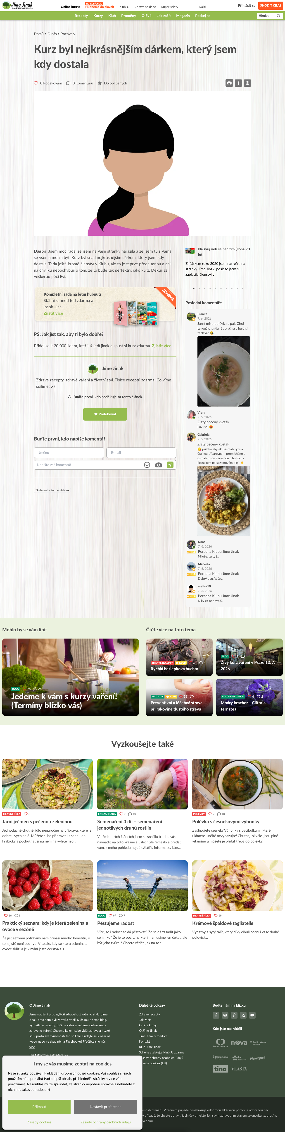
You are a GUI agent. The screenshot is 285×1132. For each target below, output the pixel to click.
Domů (39, 34)
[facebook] (238, 83)
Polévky (199, 814)
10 (242, 288)
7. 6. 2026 (204, 318)
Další (202, 7)
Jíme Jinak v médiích (153, 1036)
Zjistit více (161, 346)
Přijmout (40, 1106)
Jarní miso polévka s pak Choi (220, 323)
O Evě (147, 16)
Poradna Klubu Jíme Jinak (218, 551)
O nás (52, 34)
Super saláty (169, 7)
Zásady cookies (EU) (153, 1063)
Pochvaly (68, 34)
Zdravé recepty (149, 1014)
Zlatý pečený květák (213, 422)
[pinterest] (247, 83)
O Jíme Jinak (148, 1030)
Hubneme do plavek (99, 7)
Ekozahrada (107, 814)
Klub (112, 16)
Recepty (81, 16)
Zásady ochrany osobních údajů (161, 1058)
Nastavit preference (106, 1106)
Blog (101, 915)
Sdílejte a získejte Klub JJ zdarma (161, 1052)
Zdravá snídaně (145, 7)
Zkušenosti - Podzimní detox (52, 490)
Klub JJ (124, 7)
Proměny (128, 16)
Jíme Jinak (113, 368)
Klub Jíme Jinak (150, 1047)
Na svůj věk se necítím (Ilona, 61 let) (224, 251)
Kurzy (98, 16)
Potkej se (202, 16)
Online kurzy (148, 1025)
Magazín (183, 16)
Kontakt (144, 1041)
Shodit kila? (270, 5)
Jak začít (164, 16)
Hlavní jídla (11, 814)
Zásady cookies (40, 1122)
